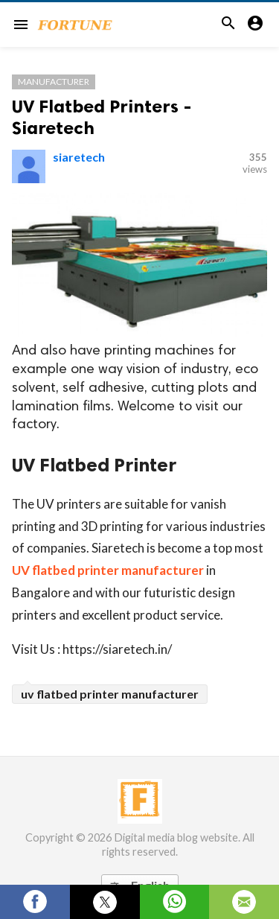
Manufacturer (53, 81)
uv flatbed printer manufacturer (110, 694)
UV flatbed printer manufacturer (108, 570)
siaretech (79, 157)
